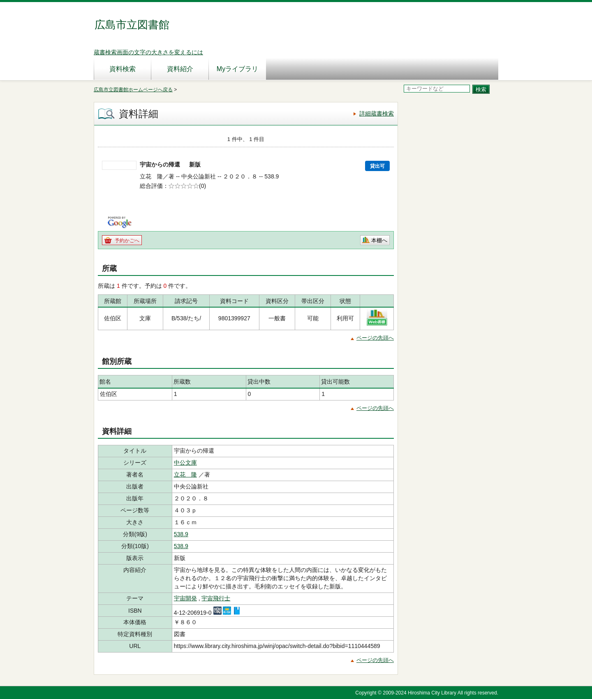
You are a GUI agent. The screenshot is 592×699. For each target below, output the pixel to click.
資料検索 (122, 68)
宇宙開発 (185, 598)
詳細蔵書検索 (376, 113)
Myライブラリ (237, 68)
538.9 (181, 534)
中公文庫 (185, 462)
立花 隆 (185, 474)
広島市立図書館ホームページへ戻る (133, 90)
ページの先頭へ (375, 338)
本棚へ (379, 240)
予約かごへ (127, 240)
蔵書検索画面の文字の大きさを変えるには (148, 52)
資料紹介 (180, 68)
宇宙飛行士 (215, 598)
